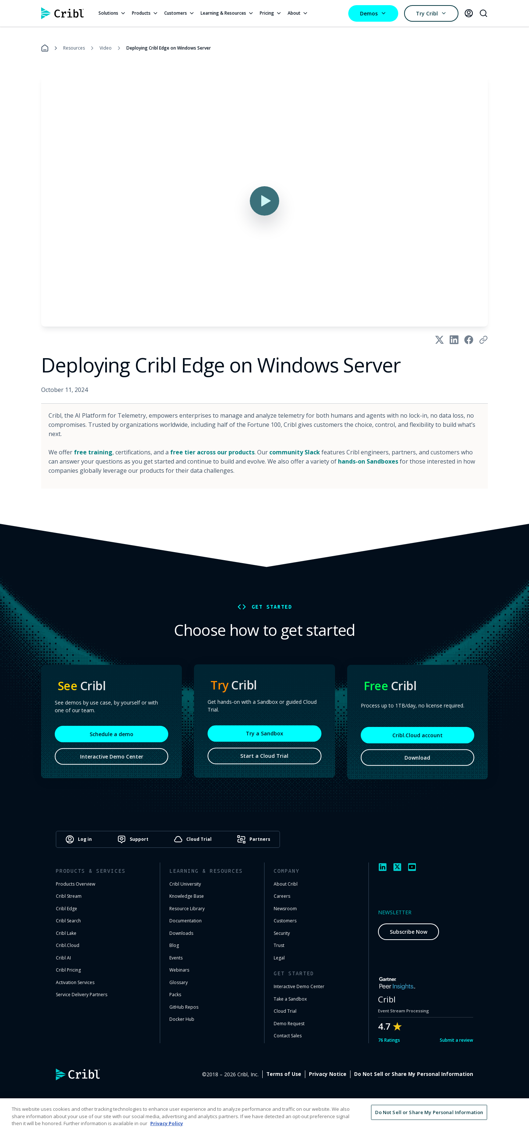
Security (282, 933)
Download (417, 763)
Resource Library (187, 908)
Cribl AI (63, 958)
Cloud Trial (285, 1011)
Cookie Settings (452, 1074)
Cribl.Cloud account (417, 740)
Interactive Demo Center (111, 762)
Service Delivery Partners (81, 994)
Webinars (179, 970)
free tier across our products (212, 452)
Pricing (271, 13)
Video (106, 48)
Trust (279, 945)
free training (93, 452)
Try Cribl (431, 13)
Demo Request (289, 1023)
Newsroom (285, 908)
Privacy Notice (405, 1074)
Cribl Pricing (68, 970)
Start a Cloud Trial (264, 760)
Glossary (178, 982)
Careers (282, 896)
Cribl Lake (66, 933)
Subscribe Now (408, 931)
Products (145, 13)
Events (176, 958)
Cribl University (185, 884)
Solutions (112, 13)
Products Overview (75, 884)
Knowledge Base (186, 896)
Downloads (181, 933)
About (298, 13)
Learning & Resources (227, 13)
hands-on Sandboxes (368, 461)
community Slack (294, 452)
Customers (179, 13)
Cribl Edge (66, 908)
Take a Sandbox (290, 999)
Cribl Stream (69, 896)
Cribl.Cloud (67, 945)
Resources (74, 48)
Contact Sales (288, 1036)
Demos (373, 13)
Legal (279, 958)
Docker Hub (181, 1019)
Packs (175, 994)
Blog (174, 945)
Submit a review (456, 1040)
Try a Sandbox (264, 737)
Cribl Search (68, 921)
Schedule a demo (111, 739)
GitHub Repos (183, 1007)
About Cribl (286, 884)
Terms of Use (361, 1074)
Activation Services (75, 982)
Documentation (185, 921)
